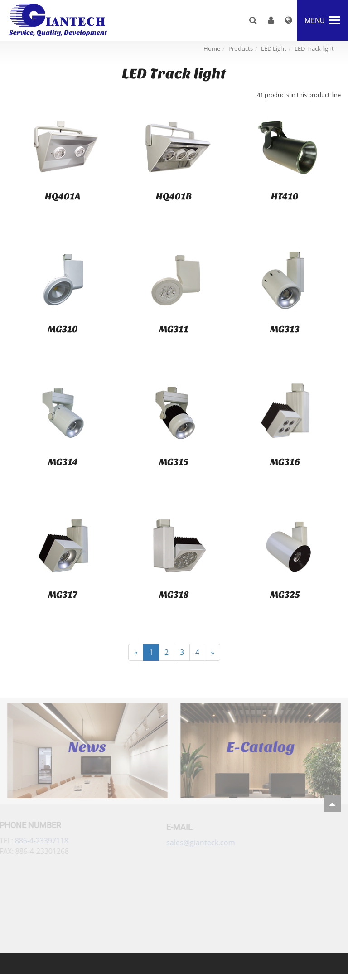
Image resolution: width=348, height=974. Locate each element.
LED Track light (314, 48)
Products (240, 48)
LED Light (273, 48)
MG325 (285, 594)
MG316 (285, 461)
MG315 (173, 461)
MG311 (173, 329)
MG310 (63, 329)
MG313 (285, 329)
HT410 (285, 196)
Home (211, 48)
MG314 (63, 461)
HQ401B (174, 196)
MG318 (174, 594)
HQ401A (63, 196)
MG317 (62, 594)
